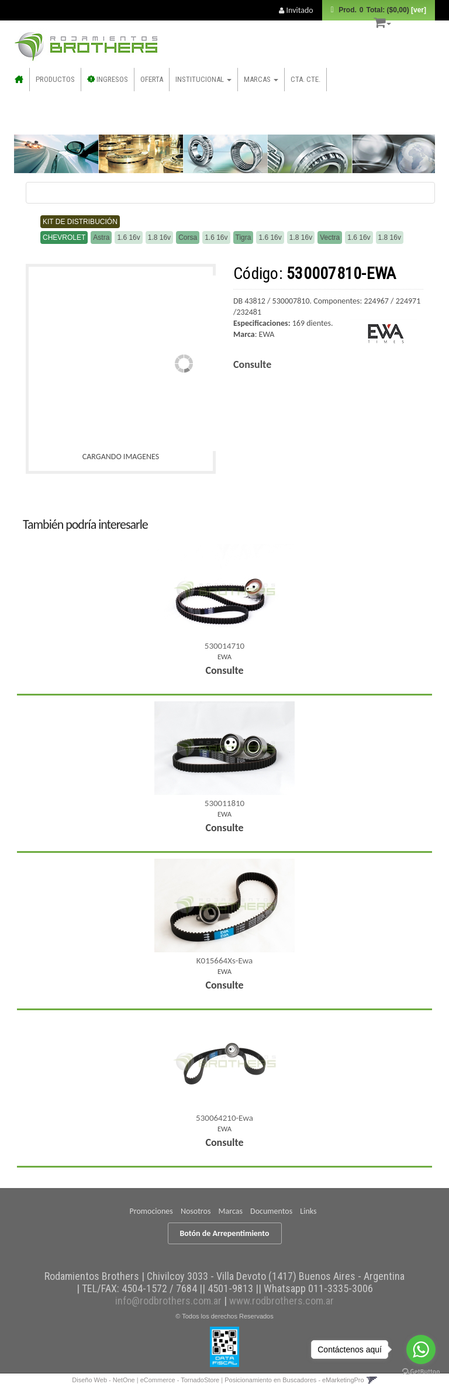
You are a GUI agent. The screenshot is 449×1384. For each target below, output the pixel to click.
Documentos (271, 1211)
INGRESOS (108, 79)
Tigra (243, 237)
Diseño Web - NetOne (103, 1379)
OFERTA (151, 79)
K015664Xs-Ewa (224, 960)
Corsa (187, 237)
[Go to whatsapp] (421, 1349)
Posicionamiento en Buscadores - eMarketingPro (294, 1379)
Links (308, 1211)
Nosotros (195, 1211)
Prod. (381, 10)
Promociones (151, 1211)
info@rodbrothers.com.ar (168, 1301)
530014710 (224, 646)
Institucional (203, 79)
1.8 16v (159, 237)
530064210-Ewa (224, 1118)
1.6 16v (128, 237)
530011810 (224, 803)
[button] (382, 20)
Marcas (261, 79)
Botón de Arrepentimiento (225, 1233)
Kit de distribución (80, 222)
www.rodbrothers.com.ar (281, 1301)
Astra (101, 237)
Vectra (330, 237)
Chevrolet (64, 237)
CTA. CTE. (305, 79)
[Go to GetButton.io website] (421, 1372)
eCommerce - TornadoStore (180, 1379)
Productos (55, 79)
